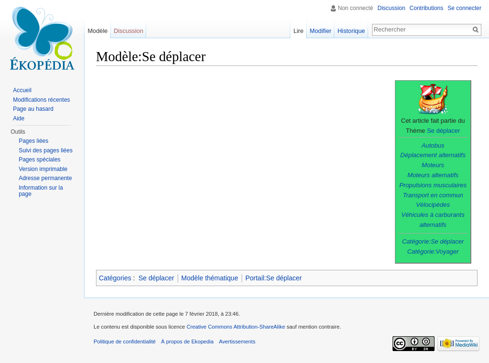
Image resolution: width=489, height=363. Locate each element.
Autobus (433, 145)
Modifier (321, 30)
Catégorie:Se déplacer (433, 241)
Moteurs (433, 165)
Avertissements (237, 341)
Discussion (391, 8)
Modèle (97, 30)
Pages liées (33, 141)
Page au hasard (33, 109)
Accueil (22, 90)
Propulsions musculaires (433, 185)
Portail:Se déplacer (273, 278)
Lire (298, 30)
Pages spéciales (39, 159)
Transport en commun (433, 195)
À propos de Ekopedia (187, 341)
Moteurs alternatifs (432, 175)
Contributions (427, 8)
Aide (18, 118)
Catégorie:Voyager (433, 251)
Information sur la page (41, 191)
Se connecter (464, 8)
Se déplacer (443, 130)
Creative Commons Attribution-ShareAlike (236, 327)
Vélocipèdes (433, 204)
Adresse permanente (45, 178)
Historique (351, 30)
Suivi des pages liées (46, 150)
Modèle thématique (209, 278)
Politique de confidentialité (125, 341)
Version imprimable (43, 169)
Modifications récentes (41, 99)
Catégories (115, 278)
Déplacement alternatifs (433, 155)
